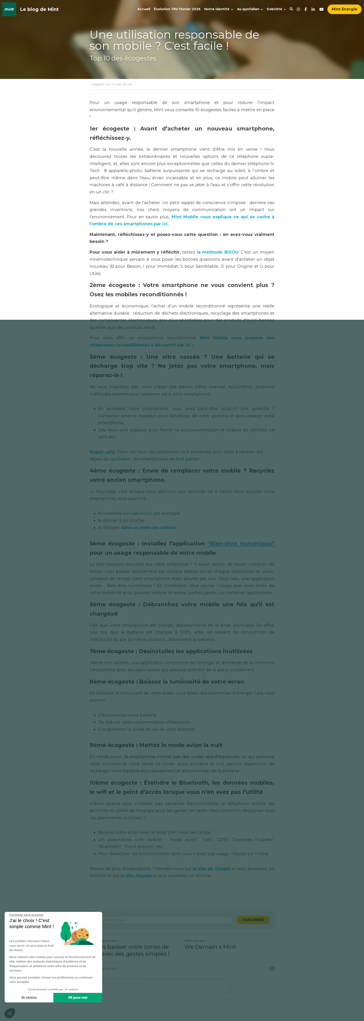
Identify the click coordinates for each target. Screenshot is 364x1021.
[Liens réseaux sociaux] (298, 9)
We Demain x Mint (210, 946)
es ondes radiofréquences (212, 756)
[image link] (9, 9)
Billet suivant (196, 941)
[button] (9, 1013)
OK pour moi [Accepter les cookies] (34, 998)
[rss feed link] (272, 968)
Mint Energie (344, 9)
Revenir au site (103, 968)
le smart (133, 756)
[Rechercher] (291, 9)
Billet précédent (104, 941)
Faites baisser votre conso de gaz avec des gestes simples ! (130, 950)
